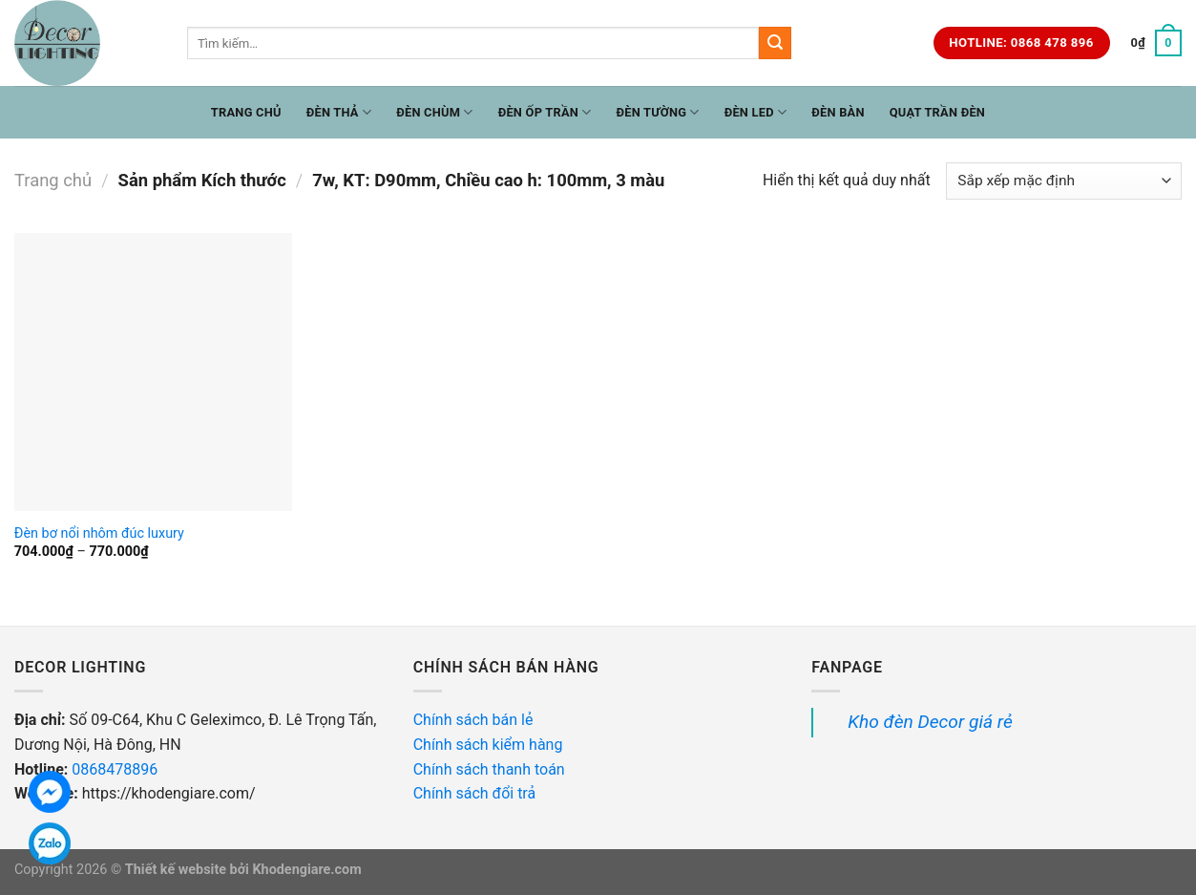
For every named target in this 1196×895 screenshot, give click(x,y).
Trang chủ (246, 112)
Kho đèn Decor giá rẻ (930, 722)
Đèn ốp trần (545, 112)
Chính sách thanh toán (489, 769)
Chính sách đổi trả (476, 793)
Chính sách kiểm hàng (490, 744)
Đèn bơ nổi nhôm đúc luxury (99, 533)
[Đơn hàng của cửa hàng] (1064, 181)
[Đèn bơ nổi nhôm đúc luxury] (153, 372)
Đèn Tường (658, 112)
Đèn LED (755, 112)
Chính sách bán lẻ (473, 720)
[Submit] (775, 43)
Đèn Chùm (434, 112)
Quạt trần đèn (937, 112)
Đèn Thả (339, 112)
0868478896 (114, 769)
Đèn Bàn (838, 112)
